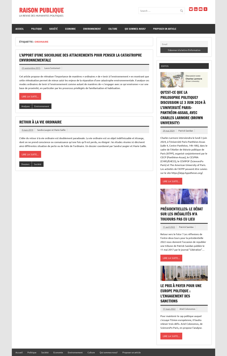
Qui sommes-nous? (135, 28)
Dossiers (25, 164)
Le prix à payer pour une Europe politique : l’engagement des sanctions (181, 293)
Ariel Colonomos (187, 308)
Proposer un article (164, 28)
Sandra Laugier (44, 129)
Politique (36, 28)
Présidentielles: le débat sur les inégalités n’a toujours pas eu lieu (181, 214)
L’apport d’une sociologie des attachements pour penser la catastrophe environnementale (80, 58)
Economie (70, 28)
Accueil (19, 28)
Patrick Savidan (185, 130)
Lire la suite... (30, 96)
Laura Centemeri (52, 68)
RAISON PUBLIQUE (41, 10)
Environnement (92, 28)
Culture (112, 28)
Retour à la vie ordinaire (40, 122)
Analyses (25, 106)
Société (53, 28)
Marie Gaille (60, 129)
